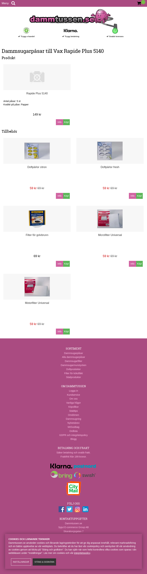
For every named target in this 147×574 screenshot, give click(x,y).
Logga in (73, 390)
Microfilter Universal (110, 235)
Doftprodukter (73, 369)
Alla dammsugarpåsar (73, 357)
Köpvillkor (73, 406)
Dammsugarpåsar (73, 353)
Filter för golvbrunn (37, 235)
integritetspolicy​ (82, 553)
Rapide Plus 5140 (37, 93)
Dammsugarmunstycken (73, 365)
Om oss (73, 398)
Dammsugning (73, 419)
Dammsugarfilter (73, 361)
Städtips (73, 411)
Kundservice (73, 394)
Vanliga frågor (73, 402)
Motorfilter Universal (37, 302)
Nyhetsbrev (74, 423)
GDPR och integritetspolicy (73, 435)
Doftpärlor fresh (110, 167)
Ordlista (73, 431)
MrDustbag (73, 427)
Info (59, 122)
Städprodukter (73, 377)
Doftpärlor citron (37, 167)
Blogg (73, 439)
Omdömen (73, 415)
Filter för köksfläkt (73, 373)
